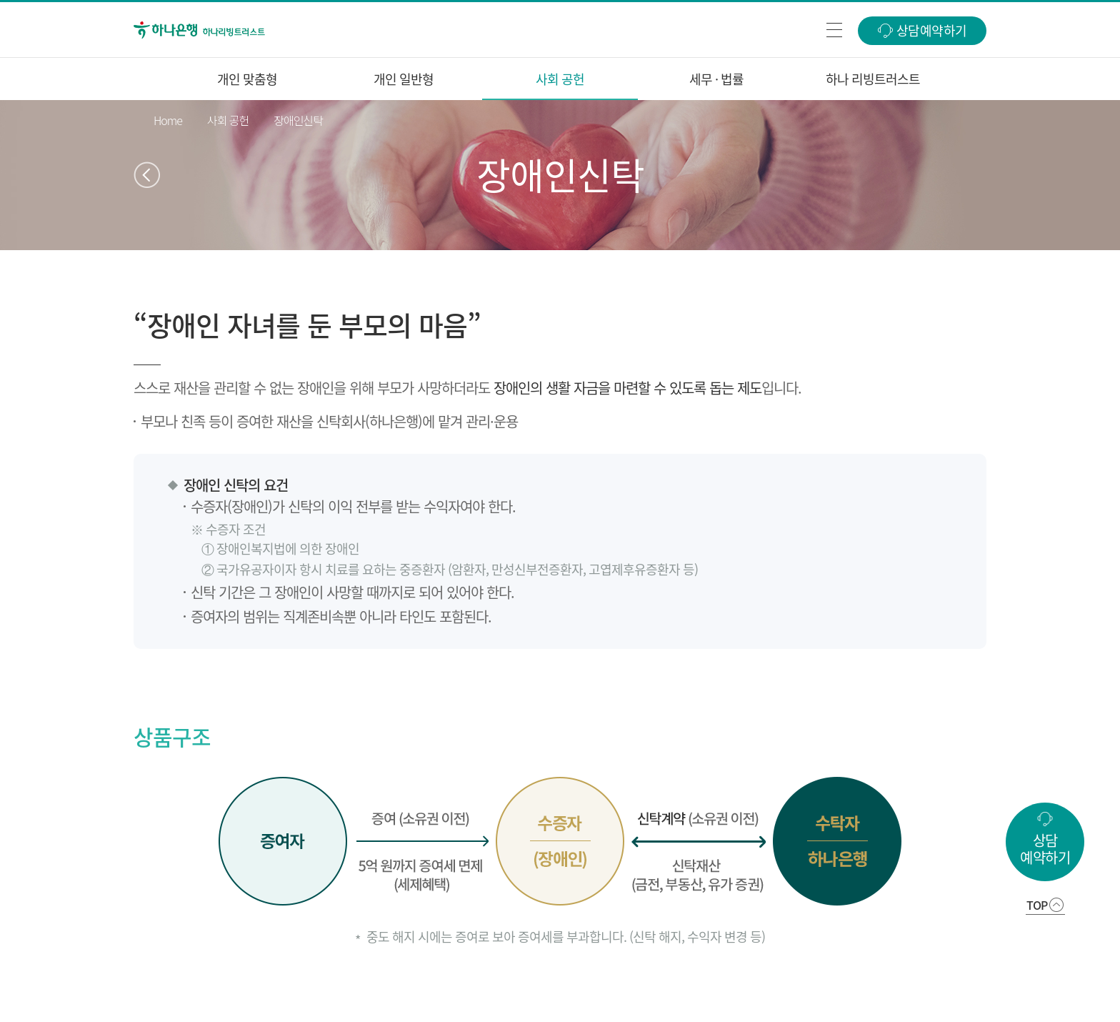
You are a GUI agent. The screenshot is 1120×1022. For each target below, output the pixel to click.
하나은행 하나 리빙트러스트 (229, 29)
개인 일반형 (404, 79)
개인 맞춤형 (247, 79)
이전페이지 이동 (147, 175)
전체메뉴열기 (834, 30)
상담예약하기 (931, 30)
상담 (1045, 849)
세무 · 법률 (716, 79)
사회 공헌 (560, 79)
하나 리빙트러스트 (873, 79)
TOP (1036, 904)
